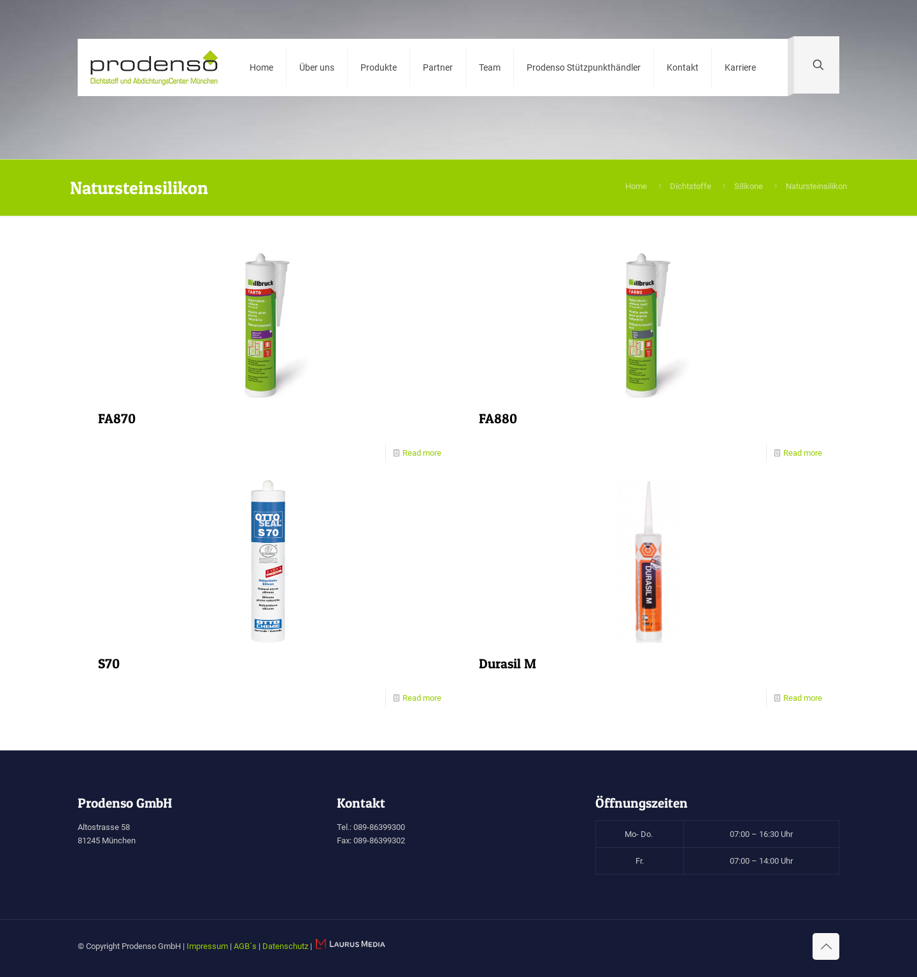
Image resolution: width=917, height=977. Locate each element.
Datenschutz (285, 946)
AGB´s (245, 946)
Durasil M (507, 663)
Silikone (748, 186)
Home (636, 186)
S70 (109, 663)
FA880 (498, 418)
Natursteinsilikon (816, 186)
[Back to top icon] (826, 946)
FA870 (117, 418)
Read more (421, 453)
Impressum (207, 946)
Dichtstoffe (690, 186)
